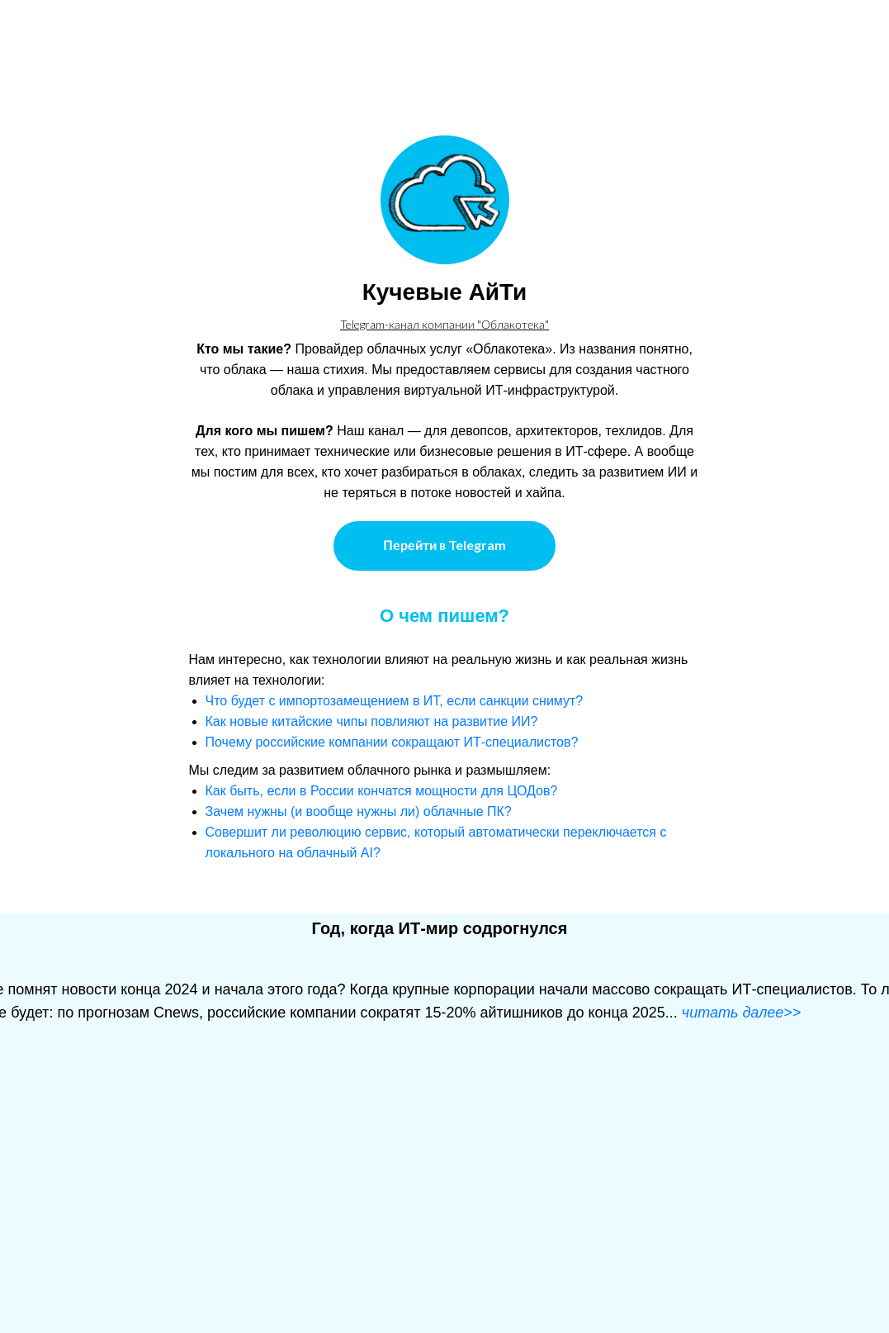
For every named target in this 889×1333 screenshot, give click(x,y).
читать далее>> (742, 1012)
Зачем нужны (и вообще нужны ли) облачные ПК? (359, 811)
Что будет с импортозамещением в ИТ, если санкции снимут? (395, 701)
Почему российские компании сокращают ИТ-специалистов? (392, 742)
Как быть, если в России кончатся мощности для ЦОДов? (382, 791)
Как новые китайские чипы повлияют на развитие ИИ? (372, 721)
